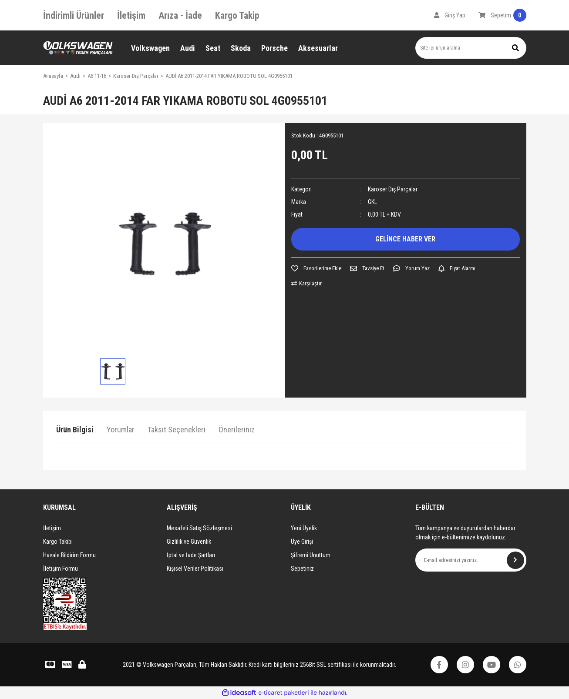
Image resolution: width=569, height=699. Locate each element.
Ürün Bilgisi (75, 429)
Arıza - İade (180, 15)
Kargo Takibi (58, 541)
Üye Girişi (302, 541)
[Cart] (502, 15)
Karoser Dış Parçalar (392, 189)
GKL (372, 201)
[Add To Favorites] (316, 268)
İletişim (131, 15)
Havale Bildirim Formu (69, 555)
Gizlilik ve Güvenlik (189, 541)
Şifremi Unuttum (310, 555)
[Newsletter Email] (470, 560)
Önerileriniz (237, 429)
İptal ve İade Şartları (191, 555)
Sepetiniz (302, 568)
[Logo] (78, 48)
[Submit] (515, 560)
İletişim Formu (60, 568)
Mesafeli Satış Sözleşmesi (199, 528)
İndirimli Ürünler (73, 15)
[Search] (470, 48)
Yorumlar (121, 429)
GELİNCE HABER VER (405, 239)
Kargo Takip (237, 15)
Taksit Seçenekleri (176, 429)
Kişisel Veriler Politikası (195, 568)
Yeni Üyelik (304, 528)
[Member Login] (449, 15)
